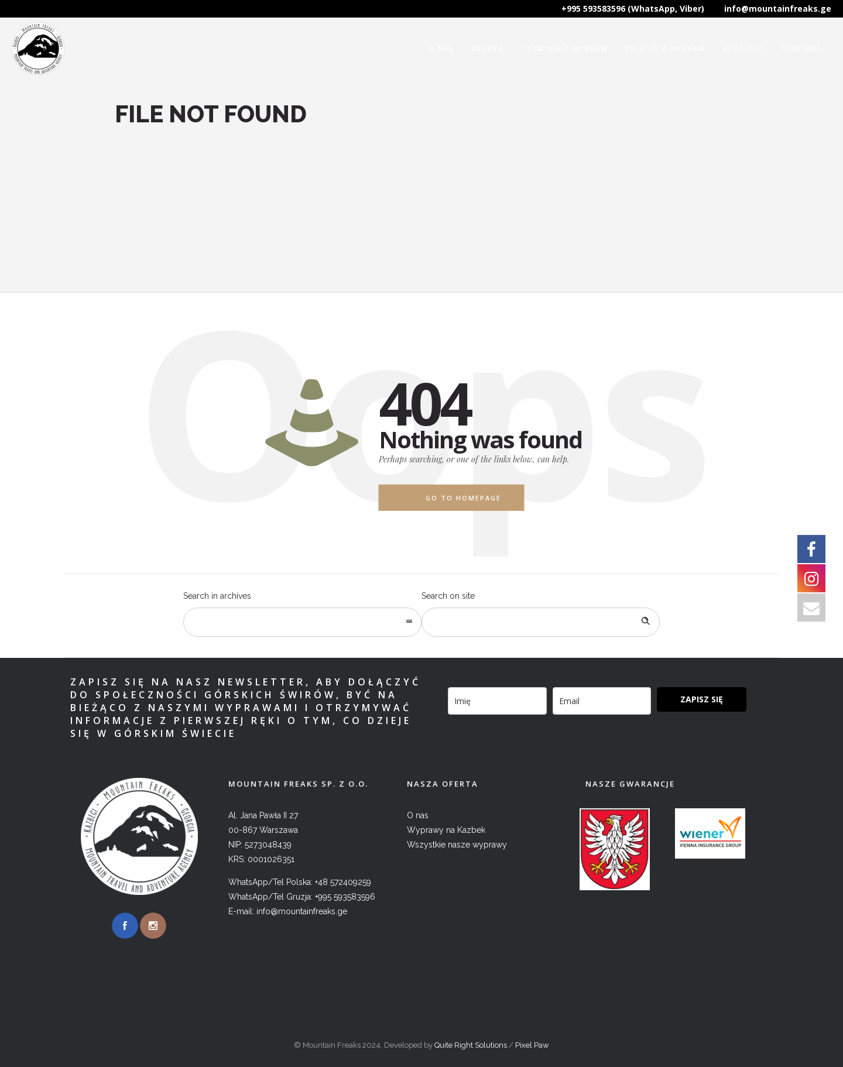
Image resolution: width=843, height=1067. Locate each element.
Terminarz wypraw (565, 48)
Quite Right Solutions (470, 1045)
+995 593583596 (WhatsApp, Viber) (632, 8)
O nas (441, 48)
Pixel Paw (532, 1045)
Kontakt (803, 48)
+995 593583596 (345, 896)
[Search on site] (541, 622)
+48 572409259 (343, 882)
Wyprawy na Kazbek (446, 830)
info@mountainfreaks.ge (777, 8)
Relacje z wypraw (665, 48)
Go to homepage (463, 497)
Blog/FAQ (744, 48)
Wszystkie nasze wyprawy (457, 844)
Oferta (488, 48)
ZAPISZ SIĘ (701, 699)
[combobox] (302, 622)
